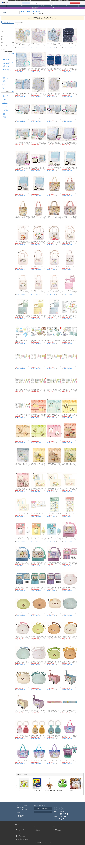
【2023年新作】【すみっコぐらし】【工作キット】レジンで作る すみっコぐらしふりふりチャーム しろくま (22, 415)
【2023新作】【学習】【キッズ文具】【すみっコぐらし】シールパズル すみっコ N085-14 (38, 514)
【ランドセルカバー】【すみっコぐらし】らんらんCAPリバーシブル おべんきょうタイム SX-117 (38, 119)
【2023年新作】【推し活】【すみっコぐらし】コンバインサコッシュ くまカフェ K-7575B (38, 316)
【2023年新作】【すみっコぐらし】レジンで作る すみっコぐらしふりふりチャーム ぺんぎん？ (70, 390)
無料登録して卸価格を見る (20, 47)
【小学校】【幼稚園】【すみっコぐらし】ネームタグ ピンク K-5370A (54, 711)
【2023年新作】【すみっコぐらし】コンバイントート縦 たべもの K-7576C (22, 291)
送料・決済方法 (31, 11)
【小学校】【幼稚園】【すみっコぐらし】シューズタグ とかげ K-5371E (54, 736)
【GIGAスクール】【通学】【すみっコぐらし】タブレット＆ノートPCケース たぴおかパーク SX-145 (38, 69)
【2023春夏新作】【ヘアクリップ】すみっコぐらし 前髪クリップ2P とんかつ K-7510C (54, 464)
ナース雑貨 (4, 116)
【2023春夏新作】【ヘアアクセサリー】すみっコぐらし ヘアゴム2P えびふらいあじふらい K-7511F (38, 415)
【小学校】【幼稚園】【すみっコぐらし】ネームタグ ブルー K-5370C (69, 711)
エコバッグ (4, 81)
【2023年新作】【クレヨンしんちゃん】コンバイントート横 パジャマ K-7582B (38, 242)
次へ (82, 25)
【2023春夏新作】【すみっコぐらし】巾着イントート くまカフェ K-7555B (69, 489)
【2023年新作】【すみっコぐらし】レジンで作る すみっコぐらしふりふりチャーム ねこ (38, 390)
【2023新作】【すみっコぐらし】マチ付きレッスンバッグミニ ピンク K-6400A (69, 736)
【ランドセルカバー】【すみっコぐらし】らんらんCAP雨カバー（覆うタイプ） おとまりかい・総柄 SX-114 (38, 94)
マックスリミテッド (36, 790)
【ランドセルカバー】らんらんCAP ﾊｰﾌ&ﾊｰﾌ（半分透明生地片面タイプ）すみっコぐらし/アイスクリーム (69, 168)
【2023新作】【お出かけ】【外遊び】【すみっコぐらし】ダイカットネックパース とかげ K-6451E (22, 662)
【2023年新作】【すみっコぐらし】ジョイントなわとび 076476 (22, 341)
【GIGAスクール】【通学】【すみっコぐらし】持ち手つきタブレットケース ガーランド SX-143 (69, 69)
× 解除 (13, 91)
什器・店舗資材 (64, 5)
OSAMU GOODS (5, 103)
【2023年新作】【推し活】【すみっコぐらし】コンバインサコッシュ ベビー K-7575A (54, 316)
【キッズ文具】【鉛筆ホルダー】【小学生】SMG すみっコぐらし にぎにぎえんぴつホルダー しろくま (22, 538)
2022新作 (3, 84)
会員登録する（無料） (75, 3)
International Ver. (67, 0)
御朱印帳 (3, 114)
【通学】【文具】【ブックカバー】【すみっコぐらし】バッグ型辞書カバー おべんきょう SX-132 (54, 44)
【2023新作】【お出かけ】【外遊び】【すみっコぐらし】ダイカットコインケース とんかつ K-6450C (38, 612)
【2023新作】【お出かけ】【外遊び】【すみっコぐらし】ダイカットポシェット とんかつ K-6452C (69, 662)
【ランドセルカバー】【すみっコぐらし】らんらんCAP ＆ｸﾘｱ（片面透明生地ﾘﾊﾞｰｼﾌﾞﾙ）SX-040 (38, 168)
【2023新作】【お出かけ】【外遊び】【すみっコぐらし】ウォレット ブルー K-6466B (22, 588)
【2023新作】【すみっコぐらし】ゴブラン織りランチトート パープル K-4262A (69, 217)
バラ (2, 87)
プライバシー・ (22, 809)
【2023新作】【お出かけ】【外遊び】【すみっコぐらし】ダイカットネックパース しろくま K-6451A (22, 637)
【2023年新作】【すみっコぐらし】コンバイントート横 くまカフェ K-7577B (38, 267)
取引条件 (24, 11)
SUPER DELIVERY (21, 816)
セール (3, 75)
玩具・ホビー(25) (5, 69)
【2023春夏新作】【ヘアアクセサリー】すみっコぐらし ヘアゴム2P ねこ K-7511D (69, 415)
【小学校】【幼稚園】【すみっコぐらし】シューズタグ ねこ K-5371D (38, 736)
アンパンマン (4, 102)
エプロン (3, 113)
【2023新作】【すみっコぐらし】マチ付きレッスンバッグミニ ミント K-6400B (22, 761)
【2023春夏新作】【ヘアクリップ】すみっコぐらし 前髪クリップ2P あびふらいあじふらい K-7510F (69, 440)
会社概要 (18, 812)
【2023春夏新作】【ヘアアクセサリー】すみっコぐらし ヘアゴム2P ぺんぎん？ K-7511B (38, 440)
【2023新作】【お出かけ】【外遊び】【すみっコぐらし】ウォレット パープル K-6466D (54, 588)
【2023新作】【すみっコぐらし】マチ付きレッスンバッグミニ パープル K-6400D (54, 761)
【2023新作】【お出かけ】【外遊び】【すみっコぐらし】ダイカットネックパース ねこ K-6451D (69, 637)
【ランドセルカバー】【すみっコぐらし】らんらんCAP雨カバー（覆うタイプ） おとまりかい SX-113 (54, 94)
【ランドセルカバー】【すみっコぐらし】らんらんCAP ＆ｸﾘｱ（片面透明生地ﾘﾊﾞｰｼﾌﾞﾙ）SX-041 (22, 168)
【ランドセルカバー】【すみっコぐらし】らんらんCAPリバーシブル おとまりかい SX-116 (54, 119)
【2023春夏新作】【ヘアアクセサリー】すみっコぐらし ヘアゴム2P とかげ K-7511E (54, 415)
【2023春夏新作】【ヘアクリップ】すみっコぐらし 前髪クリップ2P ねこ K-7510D (38, 464)
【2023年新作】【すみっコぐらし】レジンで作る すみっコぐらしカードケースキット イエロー (22, 366)
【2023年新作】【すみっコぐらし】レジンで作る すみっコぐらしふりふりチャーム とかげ (23, 390)
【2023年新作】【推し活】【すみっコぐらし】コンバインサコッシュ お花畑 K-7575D (69, 291)
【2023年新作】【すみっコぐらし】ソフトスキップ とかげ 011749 (54, 341)
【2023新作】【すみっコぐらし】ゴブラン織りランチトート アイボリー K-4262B (54, 217)
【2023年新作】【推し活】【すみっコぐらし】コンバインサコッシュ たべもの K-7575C (22, 316)
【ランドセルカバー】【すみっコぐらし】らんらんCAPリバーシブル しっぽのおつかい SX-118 (22, 119)
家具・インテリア (24, 5)
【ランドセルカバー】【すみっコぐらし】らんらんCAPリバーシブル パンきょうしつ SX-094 (69, 94)
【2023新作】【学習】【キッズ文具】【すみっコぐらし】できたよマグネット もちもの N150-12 (69, 514)
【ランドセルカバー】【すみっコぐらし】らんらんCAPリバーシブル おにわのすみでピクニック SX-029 (22, 143)
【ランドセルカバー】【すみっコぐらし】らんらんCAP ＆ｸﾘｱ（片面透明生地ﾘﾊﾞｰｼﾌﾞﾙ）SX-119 (69, 143)
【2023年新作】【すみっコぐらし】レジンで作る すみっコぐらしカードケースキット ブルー (38, 366)
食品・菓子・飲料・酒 (52, 5)
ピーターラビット (5, 95)
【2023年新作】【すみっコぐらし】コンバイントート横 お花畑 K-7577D (69, 242)
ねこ (2, 85)
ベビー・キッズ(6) (6, 59)
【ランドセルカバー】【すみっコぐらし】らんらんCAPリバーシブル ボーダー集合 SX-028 (38, 143)
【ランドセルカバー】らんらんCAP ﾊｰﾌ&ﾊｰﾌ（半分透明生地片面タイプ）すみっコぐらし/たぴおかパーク (22, 193)
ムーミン (3, 77)
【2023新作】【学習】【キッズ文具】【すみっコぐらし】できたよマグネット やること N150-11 (54, 514)
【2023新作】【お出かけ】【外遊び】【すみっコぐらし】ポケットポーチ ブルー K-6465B (22, 563)
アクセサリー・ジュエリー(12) (8, 62)
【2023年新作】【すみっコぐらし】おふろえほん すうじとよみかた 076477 (69, 316)
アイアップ (59, 790)
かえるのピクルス (5, 109)
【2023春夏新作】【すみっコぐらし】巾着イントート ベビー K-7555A (22, 514)
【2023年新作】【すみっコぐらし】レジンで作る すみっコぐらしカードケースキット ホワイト (69, 366)
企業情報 (38, 11)
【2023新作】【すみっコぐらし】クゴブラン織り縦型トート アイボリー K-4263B (22, 217)
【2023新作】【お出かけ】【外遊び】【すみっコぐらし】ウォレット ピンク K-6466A (69, 563)
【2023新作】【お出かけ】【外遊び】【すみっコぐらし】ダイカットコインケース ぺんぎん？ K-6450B (22, 612)
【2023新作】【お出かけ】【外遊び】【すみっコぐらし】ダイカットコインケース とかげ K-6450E (69, 612)
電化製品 (42, 5)
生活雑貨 (34, 5)
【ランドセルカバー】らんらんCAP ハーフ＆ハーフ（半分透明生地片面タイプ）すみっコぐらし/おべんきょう (38, 193)
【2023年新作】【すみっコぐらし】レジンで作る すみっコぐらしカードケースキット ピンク (54, 366)
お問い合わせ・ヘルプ (52, 0)
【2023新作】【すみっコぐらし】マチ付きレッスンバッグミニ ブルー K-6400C (38, 761)
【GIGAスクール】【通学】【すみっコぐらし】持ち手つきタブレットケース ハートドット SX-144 (54, 69)
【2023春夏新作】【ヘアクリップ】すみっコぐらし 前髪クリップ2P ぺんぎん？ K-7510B (69, 464)
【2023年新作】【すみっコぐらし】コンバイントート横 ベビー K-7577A (54, 267)
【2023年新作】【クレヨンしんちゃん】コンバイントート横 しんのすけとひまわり (22, 242)
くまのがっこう (4, 96)
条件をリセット (11, 53)
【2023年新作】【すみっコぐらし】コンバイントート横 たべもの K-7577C (22, 267)
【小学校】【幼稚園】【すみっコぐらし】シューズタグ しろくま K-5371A (22, 736)
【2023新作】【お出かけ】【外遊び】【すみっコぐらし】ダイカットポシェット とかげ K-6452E (38, 687)
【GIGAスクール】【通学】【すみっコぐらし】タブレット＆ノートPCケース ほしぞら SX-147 (69, 44)
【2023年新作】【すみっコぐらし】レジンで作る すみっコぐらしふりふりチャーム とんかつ (54, 390)
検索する (7, 51)
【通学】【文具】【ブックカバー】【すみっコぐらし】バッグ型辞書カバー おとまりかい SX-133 (38, 44)
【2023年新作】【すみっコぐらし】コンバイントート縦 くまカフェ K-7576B (38, 291)
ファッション (12, 5)
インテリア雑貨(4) (6, 63)
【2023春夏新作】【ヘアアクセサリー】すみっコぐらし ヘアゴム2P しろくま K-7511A (54, 440)
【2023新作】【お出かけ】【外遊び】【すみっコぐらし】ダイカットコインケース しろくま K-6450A (69, 588)
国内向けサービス (21, 831)
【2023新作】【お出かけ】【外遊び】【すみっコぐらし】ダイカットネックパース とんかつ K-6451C (54, 637)
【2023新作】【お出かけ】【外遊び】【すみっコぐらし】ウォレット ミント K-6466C (38, 588)
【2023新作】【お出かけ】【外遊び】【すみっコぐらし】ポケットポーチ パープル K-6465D (54, 563)
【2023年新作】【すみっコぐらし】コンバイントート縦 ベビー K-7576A (54, 291)
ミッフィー (4, 80)
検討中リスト (60, 0)
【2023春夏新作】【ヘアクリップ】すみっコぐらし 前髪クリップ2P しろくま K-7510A (22, 489)
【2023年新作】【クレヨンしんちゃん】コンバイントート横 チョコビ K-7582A (54, 242)
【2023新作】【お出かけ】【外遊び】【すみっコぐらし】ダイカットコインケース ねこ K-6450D (54, 612)
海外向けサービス (23, 833)
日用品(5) (4, 65)
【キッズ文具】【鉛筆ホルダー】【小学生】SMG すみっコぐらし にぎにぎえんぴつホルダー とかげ (54, 538)
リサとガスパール (5, 78)
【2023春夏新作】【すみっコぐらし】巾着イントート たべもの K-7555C (54, 489)
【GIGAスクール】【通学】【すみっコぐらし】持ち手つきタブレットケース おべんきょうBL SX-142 (22, 94)
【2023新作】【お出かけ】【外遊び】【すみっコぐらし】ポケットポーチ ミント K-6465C (38, 563)
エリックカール (4, 100)
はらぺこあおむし (5, 107)
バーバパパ (4, 104)
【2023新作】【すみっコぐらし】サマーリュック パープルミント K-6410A (69, 761)
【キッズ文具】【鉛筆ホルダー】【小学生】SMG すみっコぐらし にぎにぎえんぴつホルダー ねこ (38, 538)
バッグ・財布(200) (6, 60)
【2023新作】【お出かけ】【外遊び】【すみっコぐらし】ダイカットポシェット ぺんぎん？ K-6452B (54, 662)
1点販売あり (4, 49)
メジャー (20, 790)
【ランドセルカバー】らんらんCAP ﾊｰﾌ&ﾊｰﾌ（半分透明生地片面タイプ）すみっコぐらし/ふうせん (54, 168)
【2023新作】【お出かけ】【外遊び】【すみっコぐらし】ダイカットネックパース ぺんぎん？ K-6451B (38, 637)
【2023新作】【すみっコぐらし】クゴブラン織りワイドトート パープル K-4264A (69, 192)
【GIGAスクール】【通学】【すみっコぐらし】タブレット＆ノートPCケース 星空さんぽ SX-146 (22, 69)
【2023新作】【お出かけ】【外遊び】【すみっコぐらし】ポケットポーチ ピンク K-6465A (69, 538)
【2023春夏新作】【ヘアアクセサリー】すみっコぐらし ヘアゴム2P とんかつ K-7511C (22, 440)
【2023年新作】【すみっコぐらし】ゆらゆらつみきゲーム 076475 (38, 341)
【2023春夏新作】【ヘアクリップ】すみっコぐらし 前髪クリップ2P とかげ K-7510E (22, 464)
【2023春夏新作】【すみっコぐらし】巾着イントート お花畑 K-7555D (38, 489)
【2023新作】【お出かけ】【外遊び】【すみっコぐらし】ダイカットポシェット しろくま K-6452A (38, 662)
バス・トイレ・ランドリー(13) (8, 70)
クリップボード (4, 117)
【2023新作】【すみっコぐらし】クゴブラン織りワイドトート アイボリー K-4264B (54, 193)
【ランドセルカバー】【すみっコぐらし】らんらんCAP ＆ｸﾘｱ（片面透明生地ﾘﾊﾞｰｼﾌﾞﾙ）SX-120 (54, 143)
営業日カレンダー (7, 22)
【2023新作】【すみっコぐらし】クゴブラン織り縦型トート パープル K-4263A (38, 217)
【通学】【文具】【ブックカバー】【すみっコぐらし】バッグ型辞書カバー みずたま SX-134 (22, 44)
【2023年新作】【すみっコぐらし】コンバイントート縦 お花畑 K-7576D (69, 267)
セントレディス (6, 12)
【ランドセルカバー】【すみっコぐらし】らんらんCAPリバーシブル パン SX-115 (69, 118)
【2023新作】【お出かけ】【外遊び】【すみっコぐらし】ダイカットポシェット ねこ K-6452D (22, 687)
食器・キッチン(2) (6, 66)
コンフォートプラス (74, 790)
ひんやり (3, 88)
